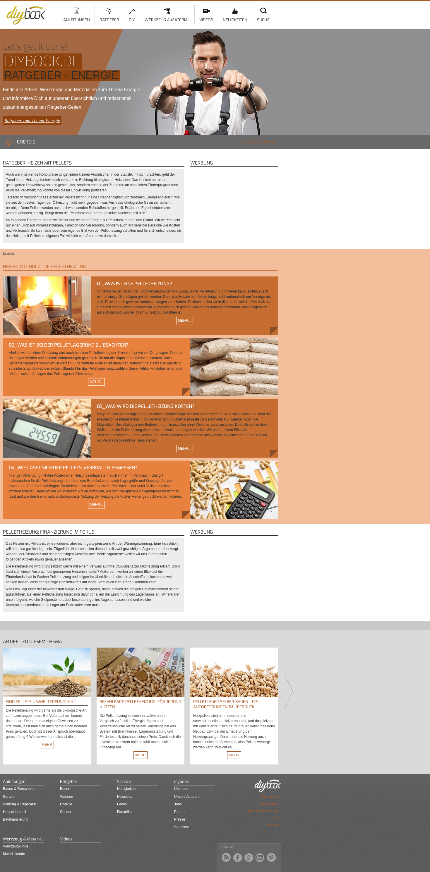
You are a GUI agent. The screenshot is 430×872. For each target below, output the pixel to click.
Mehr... (184, 321)
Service (124, 781)
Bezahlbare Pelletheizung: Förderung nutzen (140, 704)
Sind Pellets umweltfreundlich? (41, 702)
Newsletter (125, 797)
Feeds (122, 804)
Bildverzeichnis (267, 804)
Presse (179, 819)
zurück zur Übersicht (258, 141)
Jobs (177, 804)
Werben (272, 825)
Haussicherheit (14, 812)
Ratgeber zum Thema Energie (32, 120)
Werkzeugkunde (15, 846)
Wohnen (66, 797)
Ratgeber (109, 20)
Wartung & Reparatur (19, 804)
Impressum (270, 796)
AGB (274, 818)
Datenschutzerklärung (262, 811)
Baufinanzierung (15, 819)
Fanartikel (125, 812)
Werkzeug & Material (167, 20)
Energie (66, 804)
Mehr (47, 745)
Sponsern (181, 827)
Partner (180, 812)
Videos (206, 20)
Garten (8, 797)
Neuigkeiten (235, 20)
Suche (263, 20)
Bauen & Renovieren (19, 789)
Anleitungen (76, 20)
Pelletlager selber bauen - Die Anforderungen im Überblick (225, 704)
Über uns (181, 789)
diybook (181, 781)
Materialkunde (14, 854)
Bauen (65, 789)
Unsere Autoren (186, 797)
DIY (132, 20)
